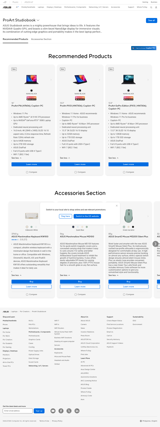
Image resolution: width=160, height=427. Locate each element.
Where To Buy (86, 351)
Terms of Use (44, 421)
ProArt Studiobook (39, 312)
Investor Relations (87, 332)
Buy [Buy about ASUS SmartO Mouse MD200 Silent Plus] (128, 281)
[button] (145, 2)
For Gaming (7, 347)
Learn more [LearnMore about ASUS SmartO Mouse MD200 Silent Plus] (128, 286)
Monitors (6, 355)
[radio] (31, 91)
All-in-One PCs (8, 362)
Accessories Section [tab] (41, 39)
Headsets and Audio (61, 360)
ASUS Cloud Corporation (90, 343)
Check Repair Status (114, 321)
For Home (6, 332)
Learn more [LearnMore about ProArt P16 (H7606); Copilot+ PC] (31, 164)
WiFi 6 (56, 324)
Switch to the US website (87, 216)
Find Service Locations (115, 324)
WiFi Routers (59, 328)
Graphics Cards (34, 340)
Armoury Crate (86, 396)
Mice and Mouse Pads (62, 357)
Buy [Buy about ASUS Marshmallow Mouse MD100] (80, 281)
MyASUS (110, 347)
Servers (57, 345)
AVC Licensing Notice (89, 381)
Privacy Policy (57, 421)
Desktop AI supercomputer (64, 341)
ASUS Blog (85, 384)
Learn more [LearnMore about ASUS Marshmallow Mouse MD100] (80, 286)
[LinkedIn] (77, 410)
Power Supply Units (36, 351)
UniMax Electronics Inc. (89, 347)
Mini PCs (32, 324)
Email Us (110, 332)
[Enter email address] (18, 410)
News (83, 328)
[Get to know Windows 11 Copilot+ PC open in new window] (144, 48)
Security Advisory (113, 339)
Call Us (109, 336)
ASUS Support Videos (115, 343)
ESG (134, 321)
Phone (5, 325)
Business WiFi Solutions (63, 338)
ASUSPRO (85, 373)
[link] (7, 7)
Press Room (85, 336)
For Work (6, 336)
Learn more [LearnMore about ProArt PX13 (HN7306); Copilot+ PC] (80, 164)
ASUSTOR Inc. (86, 339)
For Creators (7, 340)
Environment (137, 324)
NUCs (31, 321)
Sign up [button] (39, 411)
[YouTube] (53, 410)
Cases (31, 343)
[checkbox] (31, 172)
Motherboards (34, 336)
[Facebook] (61, 410)
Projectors (6, 359)
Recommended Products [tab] (15, 39)
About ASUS (85, 321)
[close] (117, 206)
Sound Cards (33, 362)
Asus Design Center (88, 369)
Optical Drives (34, 355)
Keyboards (58, 353)
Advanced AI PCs (87, 366)
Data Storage (34, 358)
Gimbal (57, 364)
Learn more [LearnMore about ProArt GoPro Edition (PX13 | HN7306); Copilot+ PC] (128, 164)
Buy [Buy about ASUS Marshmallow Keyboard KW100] (31, 281)
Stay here (65, 216)
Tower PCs (7, 366)
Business (154, 2)
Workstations (33, 328)
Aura (82, 399)
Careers (84, 324)
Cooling (31, 347)
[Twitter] (69, 410)
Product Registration (114, 328)
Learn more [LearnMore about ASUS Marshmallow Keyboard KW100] (31, 286)
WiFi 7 (56, 321)
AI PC (83, 362)
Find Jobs (84, 354)
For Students (7, 343)
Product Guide (86, 388)
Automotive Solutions (89, 377)
